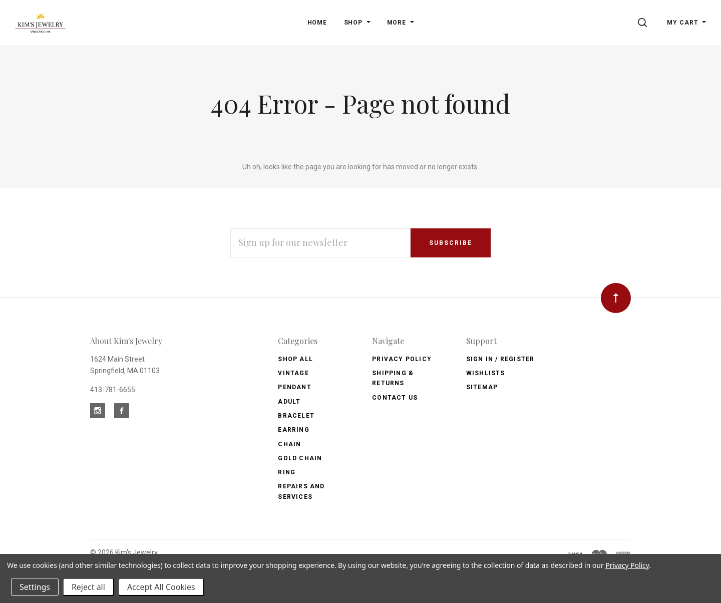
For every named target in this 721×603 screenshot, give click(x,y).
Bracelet (296, 415)
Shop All (295, 359)
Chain (289, 444)
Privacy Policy (402, 359)
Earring (293, 429)
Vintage (293, 373)
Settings (35, 586)
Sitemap (482, 387)
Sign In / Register (500, 359)
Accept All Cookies (161, 586)
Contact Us (395, 397)
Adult (289, 401)
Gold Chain (300, 458)
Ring (286, 472)
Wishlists (485, 373)
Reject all (88, 586)
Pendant (294, 387)
